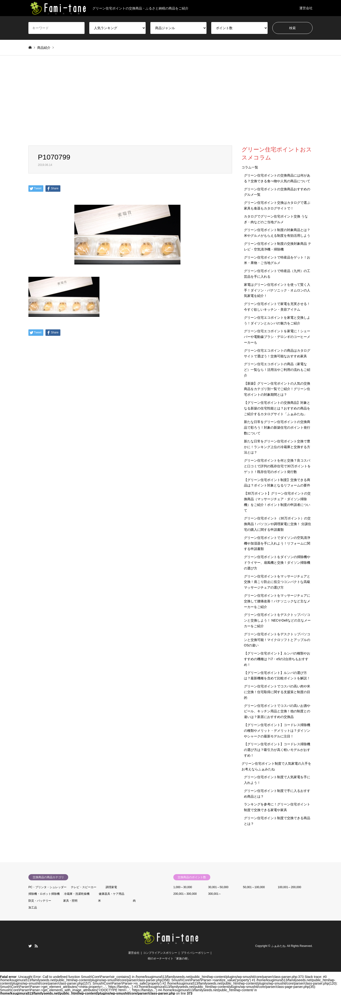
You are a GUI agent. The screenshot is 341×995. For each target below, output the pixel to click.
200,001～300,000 (185, 893)
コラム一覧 (250, 167)
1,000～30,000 (182, 887)
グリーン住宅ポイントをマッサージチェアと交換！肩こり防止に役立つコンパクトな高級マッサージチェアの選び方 (277, 582)
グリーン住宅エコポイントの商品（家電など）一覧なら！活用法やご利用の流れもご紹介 (277, 369)
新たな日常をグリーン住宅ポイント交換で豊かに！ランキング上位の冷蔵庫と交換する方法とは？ (277, 446)
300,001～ (214, 893)
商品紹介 (43, 48)
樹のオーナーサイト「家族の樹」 (169, 958)
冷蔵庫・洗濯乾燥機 (77, 893)
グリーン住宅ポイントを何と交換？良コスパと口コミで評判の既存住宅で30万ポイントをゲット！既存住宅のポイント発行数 (277, 466)
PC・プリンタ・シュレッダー (47, 887)
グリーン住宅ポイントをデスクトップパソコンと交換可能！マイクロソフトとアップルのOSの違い (277, 639)
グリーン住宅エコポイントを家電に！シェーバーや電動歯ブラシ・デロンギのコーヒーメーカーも (277, 336)
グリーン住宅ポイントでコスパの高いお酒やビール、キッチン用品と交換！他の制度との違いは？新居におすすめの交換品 (277, 711)
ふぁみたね (278, 946)
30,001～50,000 (218, 887)
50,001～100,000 (254, 887)
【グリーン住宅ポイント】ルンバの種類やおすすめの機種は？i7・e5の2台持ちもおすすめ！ (277, 659)
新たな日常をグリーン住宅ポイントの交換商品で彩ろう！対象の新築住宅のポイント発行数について (277, 427)
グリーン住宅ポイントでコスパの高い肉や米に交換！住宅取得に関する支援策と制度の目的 (277, 692)
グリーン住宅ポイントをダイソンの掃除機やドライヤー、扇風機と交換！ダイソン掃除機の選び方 (277, 562)
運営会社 (306, 8)
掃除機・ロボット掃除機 (44, 893)
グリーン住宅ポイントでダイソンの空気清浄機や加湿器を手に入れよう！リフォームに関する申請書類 (277, 543)
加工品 (32, 907)
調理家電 (111, 887)
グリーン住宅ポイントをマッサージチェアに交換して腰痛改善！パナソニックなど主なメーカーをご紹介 (277, 601)
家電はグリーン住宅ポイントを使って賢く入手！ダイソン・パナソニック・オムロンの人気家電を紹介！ (277, 290)
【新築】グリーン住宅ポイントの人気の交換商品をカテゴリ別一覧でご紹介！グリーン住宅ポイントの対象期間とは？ (277, 389)
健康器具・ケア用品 (111, 893)
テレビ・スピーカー (83, 887)
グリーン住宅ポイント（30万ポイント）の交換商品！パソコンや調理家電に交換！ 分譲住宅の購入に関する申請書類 (277, 524)
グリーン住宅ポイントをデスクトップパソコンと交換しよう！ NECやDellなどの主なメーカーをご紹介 (277, 620)
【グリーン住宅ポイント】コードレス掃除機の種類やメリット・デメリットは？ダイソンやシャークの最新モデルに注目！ (277, 730)
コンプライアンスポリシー (160, 952)
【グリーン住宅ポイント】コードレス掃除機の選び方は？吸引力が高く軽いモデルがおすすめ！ (277, 749)
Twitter (30, 946)
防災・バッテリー (39, 900)
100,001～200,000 (289, 887)
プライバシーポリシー (195, 952)
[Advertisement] (170, 100)
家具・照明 (70, 900)
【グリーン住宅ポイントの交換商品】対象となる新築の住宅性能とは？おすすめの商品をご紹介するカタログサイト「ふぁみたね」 (277, 408)
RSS (36, 946)
